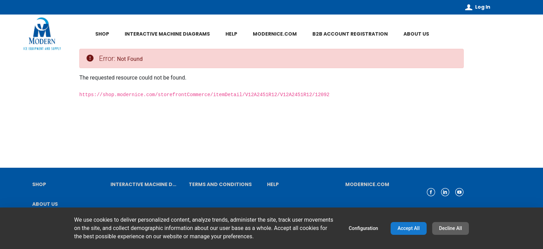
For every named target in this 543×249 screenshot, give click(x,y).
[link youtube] (459, 192)
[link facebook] (431, 192)
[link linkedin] (445, 192)
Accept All (409, 228)
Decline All (450, 228)
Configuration (363, 228)
